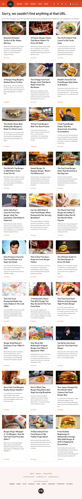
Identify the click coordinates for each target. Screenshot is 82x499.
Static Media (30, 476)
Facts (40, 4)
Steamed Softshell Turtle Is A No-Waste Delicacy (12, 40)
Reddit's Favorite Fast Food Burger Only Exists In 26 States (67, 82)
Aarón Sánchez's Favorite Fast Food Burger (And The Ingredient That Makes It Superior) (14, 215)
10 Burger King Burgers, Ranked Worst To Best (14, 80)
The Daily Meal (60, 484)
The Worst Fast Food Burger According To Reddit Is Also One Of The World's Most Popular (66, 215)
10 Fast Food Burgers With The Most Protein (40, 125)
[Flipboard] (58, 4)
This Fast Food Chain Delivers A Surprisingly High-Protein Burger (67, 301)
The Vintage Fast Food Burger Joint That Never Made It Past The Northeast (41, 83)
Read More (6, 57)
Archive (38, 473)
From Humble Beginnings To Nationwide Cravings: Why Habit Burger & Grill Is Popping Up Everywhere (66, 438)
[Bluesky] (62, 4)
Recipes (19, 4)
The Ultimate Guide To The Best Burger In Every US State (66, 259)
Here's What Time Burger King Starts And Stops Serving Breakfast (41, 390)
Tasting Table (51, 484)
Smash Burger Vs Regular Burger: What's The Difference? (41, 171)
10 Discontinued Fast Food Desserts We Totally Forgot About (39, 434)
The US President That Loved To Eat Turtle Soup (66, 40)
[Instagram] (54, 4)
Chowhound (31, 484)
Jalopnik (18, 484)
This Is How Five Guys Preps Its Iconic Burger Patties (40, 259)
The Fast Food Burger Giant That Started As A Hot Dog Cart (67, 171)
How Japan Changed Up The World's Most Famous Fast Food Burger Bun (67, 391)
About (32, 473)
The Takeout (69, 484)
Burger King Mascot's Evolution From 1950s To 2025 (14, 345)
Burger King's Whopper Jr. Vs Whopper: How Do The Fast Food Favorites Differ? (14, 435)
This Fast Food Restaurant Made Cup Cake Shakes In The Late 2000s (14, 302)
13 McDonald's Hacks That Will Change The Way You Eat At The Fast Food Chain (41, 302)
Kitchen (33, 4)
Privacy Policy (47, 473)
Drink (46, 4)
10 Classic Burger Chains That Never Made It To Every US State (41, 40)
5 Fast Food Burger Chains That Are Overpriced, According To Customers (66, 128)
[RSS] (66, 4)
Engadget (11, 484)
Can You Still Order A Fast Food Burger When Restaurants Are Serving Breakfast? (41, 214)
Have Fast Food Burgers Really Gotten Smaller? (14, 388)
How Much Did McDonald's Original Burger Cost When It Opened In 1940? (39, 347)
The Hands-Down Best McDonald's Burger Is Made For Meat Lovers (13, 126)
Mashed (44, 484)
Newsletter (74, 4)
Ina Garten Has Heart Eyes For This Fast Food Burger (67, 345)
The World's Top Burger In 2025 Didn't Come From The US (14, 171)
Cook (26, 4)
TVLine (24, 484)
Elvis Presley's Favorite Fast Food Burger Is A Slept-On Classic (14, 259)
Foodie (38, 484)
